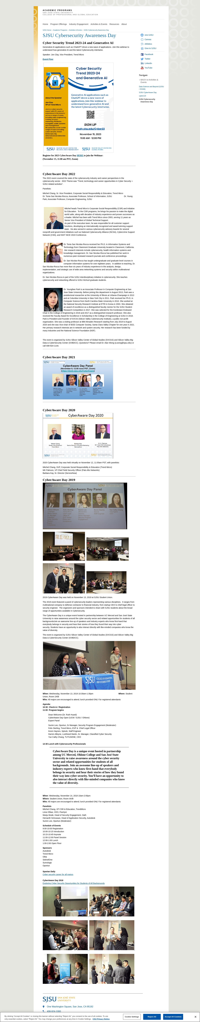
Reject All (152, 1017)
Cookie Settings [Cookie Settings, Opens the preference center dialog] (132, 1017)
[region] (100, 1017)
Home (45, 24)
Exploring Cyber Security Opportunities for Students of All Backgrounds (74, 883)
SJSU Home (47, 30)
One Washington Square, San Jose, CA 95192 (70, 1006)
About (124, 24)
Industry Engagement (78, 24)
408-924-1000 (54, 1011)
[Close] (195, 1017)
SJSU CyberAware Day (148, 92)
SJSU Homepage (36, 15)
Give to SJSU (150, 48)
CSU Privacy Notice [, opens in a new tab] (101, 1019)
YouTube (148, 68)
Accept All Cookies (173, 1017)
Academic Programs (60, 30)
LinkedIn (148, 63)
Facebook (149, 54)
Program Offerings (58, 24)
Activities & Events (99, 24)
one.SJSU (149, 35)
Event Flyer (48, 59)
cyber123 (142, 96)
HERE (80, 155)
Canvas (148, 39)
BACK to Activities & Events (149, 81)
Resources (114, 24)
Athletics (148, 44)
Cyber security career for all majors (58, 874)
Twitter (147, 59)
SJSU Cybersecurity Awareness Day (96, 30)
